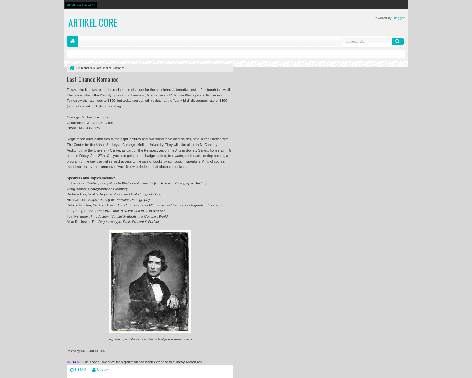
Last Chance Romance (93, 79)
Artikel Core (92, 22)
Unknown (103, 369)
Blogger (398, 18)
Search (398, 41)
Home (72, 41)
